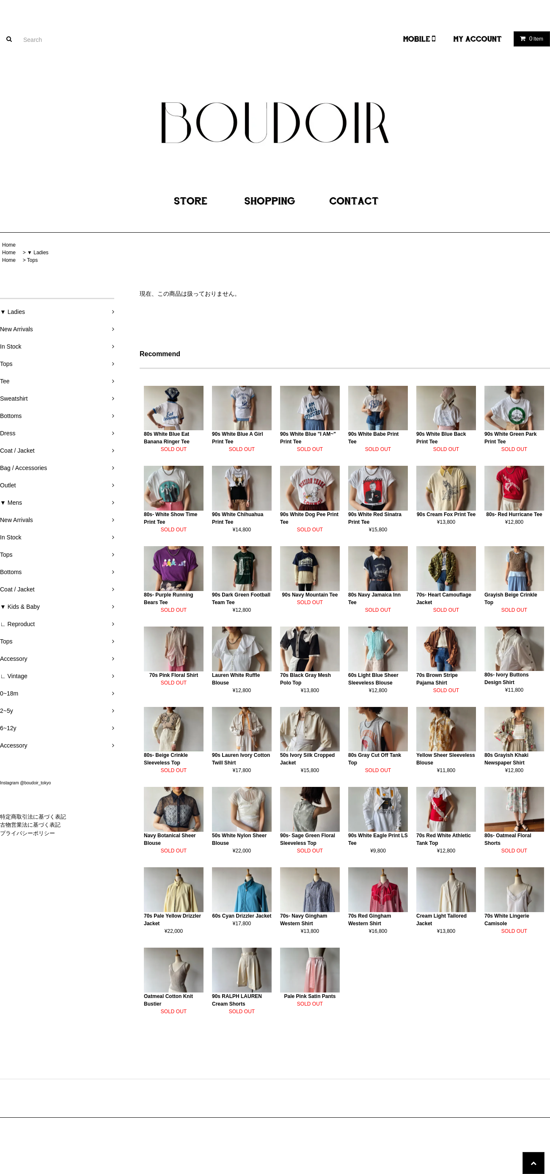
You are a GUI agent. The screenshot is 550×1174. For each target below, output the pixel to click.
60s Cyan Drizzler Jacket (241, 916)
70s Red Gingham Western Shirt (369, 920)
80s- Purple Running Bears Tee (168, 598)
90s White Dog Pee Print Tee (309, 518)
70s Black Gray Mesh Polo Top (305, 679)
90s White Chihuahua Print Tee (237, 518)
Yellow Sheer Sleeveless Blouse (445, 759)
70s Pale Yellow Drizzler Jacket (172, 920)
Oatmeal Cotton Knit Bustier (168, 1000)
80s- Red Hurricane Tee (514, 514)
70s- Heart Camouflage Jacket (443, 598)
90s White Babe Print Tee (373, 438)
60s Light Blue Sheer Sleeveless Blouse (373, 679)
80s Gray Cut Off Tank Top (374, 759)
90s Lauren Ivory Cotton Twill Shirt (241, 759)
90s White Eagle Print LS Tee (378, 839)
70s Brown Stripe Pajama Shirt (437, 679)
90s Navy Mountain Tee (310, 595)
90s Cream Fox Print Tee (446, 514)
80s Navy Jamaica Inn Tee (374, 598)
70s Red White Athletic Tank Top (443, 839)
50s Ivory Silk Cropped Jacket (307, 759)
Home (9, 245)
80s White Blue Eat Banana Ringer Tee (167, 438)
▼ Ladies (38, 253)
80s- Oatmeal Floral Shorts (507, 839)
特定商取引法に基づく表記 (33, 817)
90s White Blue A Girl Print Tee (237, 438)
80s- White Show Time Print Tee (170, 518)
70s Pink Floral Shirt (173, 675)
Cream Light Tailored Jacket (441, 920)
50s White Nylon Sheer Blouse (239, 839)
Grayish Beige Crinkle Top (510, 598)
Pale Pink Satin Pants (310, 996)
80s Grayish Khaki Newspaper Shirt (506, 759)
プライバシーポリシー (27, 833)
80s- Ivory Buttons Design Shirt (506, 678)
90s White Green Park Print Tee (510, 438)
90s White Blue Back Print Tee (441, 438)
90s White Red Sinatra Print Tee (375, 518)
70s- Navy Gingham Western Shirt (303, 920)
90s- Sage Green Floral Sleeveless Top (307, 839)
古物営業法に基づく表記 (30, 825)
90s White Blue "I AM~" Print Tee (308, 438)
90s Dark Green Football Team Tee (241, 598)
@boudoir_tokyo (35, 783)
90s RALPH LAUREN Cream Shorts (237, 1000)
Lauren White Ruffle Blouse (236, 679)
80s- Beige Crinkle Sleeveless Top (166, 759)
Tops (32, 260)
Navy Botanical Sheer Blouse (170, 839)
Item (530, 38)
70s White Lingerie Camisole (506, 920)
